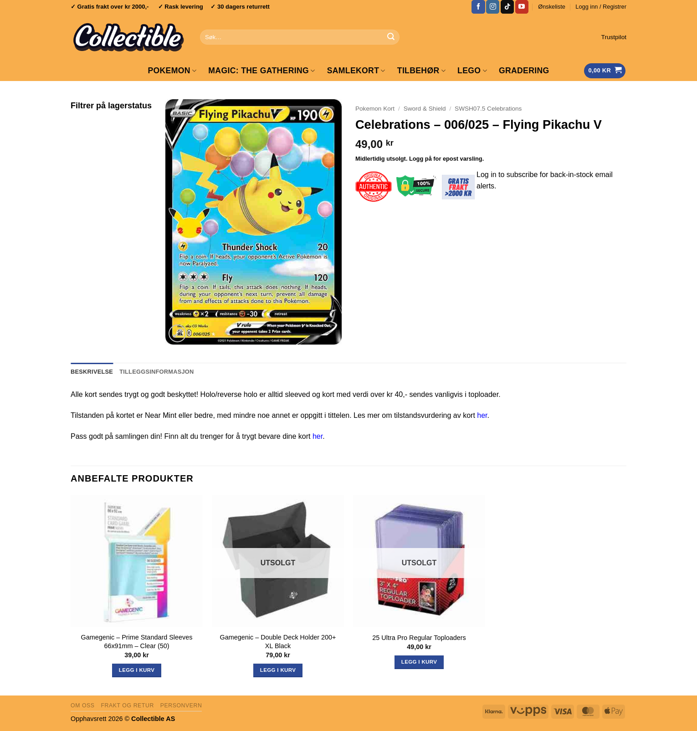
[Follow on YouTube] (521, 7)
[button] (600, 7)
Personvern (181, 705)
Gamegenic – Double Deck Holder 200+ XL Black (278, 642)
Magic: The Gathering (261, 70)
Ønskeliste (551, 6)
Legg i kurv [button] (136, 670)
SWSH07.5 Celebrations (488, 108)
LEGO (472, 70)
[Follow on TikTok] (507, 7)
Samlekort (356, 70)
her (482, 415)
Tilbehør (421, 70)
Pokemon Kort (375, 108)
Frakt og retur (127, 705)
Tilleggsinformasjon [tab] (156, 371)
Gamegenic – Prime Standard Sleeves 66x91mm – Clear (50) (137, 642)
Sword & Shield (425, 108)
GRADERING (524, 70)
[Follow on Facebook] (478, 7)
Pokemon (172, 70)
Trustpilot (613, 37)
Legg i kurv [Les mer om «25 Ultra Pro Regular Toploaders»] (419, 662)
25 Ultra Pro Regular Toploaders (419, 637)
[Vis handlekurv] (604, 70)
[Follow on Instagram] (492, 7)
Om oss (83, 705)
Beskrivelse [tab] (92, 371)
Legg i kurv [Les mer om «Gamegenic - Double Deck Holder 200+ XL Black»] (278, 670)
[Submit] (391, 37)
